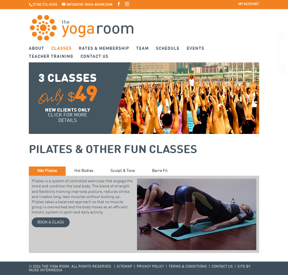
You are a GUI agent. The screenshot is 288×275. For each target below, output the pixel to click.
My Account (248, 4)
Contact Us (94, 57)
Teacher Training (51, 57)
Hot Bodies (83, 171)
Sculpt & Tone (122, 171)
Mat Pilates (47, 171)
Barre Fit (160, 171)
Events (195, 49)
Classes (61, 49)
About (36, 49)
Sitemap (124, 266)
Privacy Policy (150, 266)
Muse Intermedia (45, 270)
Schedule (168, 49)
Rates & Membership (104, 49)
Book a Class (50, 222)
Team (142, 49)
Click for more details (67, 118)
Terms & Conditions (188, 266)
